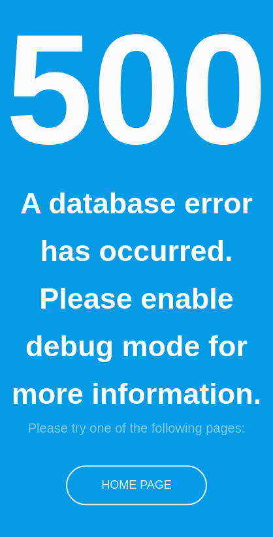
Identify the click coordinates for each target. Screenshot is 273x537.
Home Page (137, 482)
